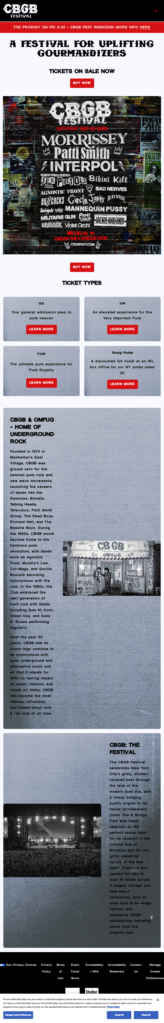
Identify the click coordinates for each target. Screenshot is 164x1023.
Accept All (119, 1016)
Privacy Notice (113, 1008)
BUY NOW (82, 83)
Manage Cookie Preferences (155, 971)
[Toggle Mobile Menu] (156, 11)
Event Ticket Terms (75, 971)
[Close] (157, 1001)
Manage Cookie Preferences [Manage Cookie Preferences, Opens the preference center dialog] (18, 1016)
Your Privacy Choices (21, 965)
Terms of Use (61, 971)
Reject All (146, 1016)
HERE (145, 27)
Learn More (41, 329)
